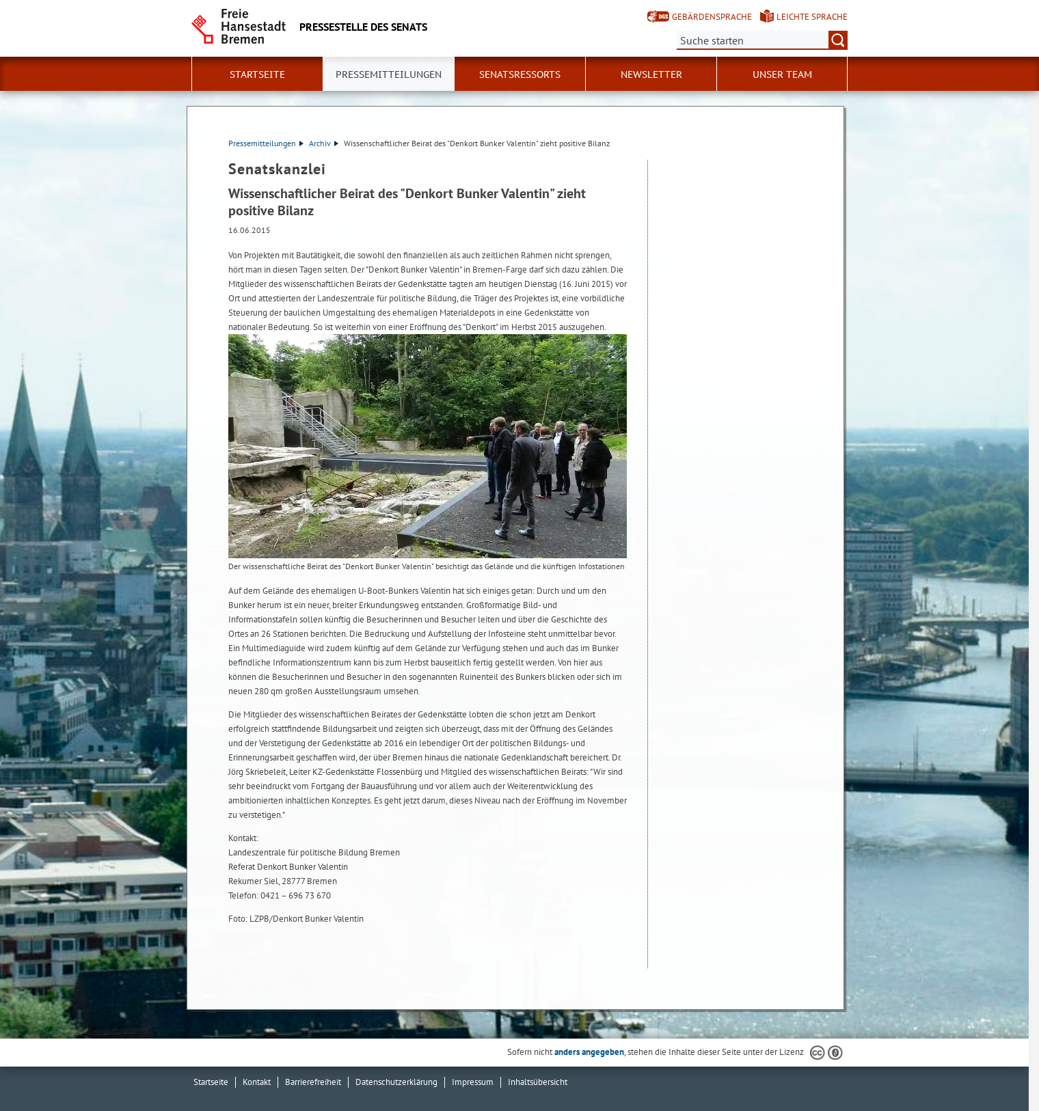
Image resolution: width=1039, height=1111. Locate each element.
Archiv (323, 143)
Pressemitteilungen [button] (389, 74)
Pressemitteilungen (265, 143)
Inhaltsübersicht (537, 1082)
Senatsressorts (520, 74)
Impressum (473, 1082)
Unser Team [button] (782, 74)
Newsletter (651, 74)
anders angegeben (589, 1052)
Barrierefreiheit (313, 1082)
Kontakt (257, 1082)
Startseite (257, 74)
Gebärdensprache (712, 17)
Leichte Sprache (812, 17)
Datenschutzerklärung (396, 1082)
